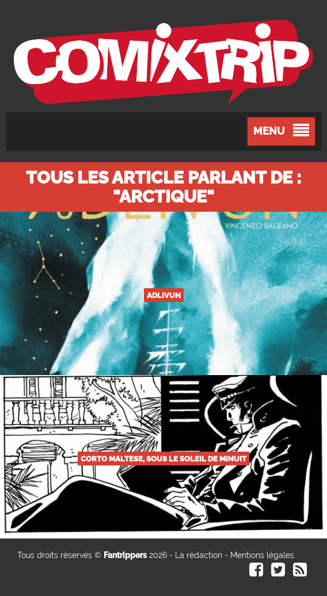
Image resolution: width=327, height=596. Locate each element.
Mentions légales (262, 555)
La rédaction (198, 555)
